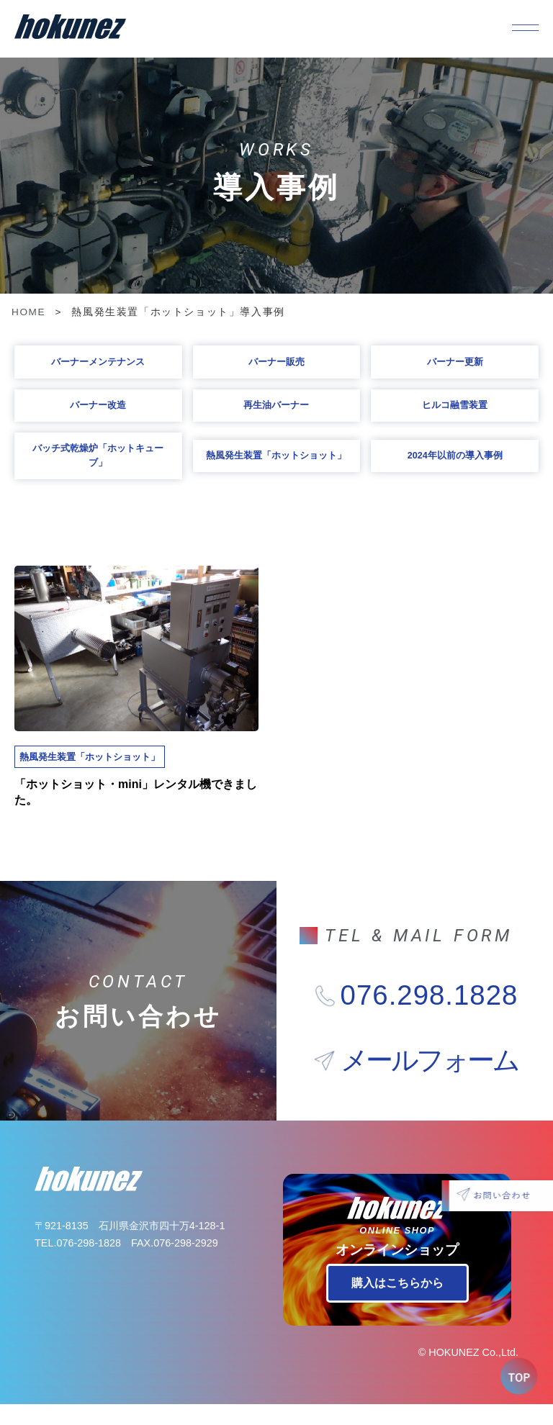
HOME (28, 312)
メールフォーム (429, 1081)
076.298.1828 (429, 1016)
